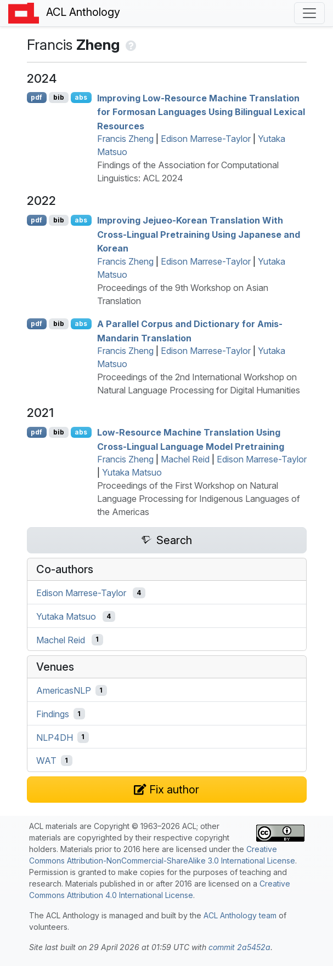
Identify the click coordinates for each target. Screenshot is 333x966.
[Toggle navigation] (309, 13)
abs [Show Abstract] (81, 97)
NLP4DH (54, 736)
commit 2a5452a (239, 947)
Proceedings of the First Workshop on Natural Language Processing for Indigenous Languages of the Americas (198, 498)
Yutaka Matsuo (132, 472)
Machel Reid (185, 459)
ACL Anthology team (240, 915)
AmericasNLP (63, 690)
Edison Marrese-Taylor (206, 138)
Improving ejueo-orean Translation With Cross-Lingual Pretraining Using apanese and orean (198, 234)
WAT (46, 760)
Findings (52, 713)
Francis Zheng (125, 138)
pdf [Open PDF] (36, 97)
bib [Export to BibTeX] (58, 97)
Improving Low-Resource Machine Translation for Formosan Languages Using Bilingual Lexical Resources (201, 111)
